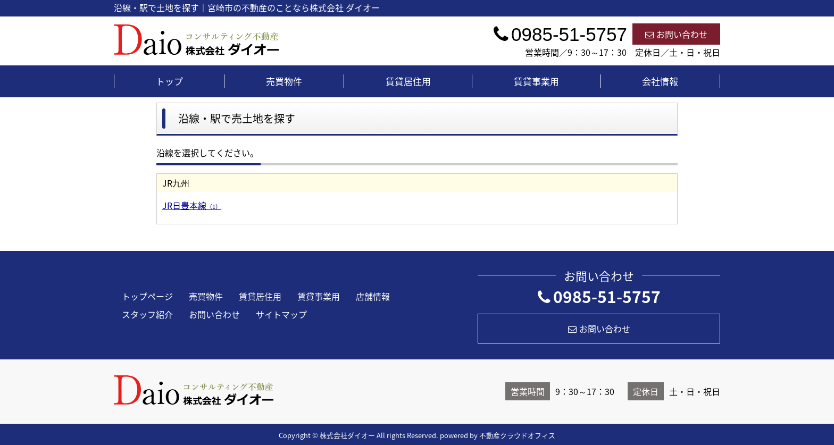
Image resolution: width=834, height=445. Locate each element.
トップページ (147, 296)
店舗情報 (373, 296)
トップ (169, 81)
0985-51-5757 (599, 296)
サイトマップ (281, 314)
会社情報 (660, 81)
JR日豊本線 (191, 205)
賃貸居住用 (408, 81)
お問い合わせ (676, 34)
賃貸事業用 (536, 81)
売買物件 (284, 81)
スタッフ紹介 (147, 314)
